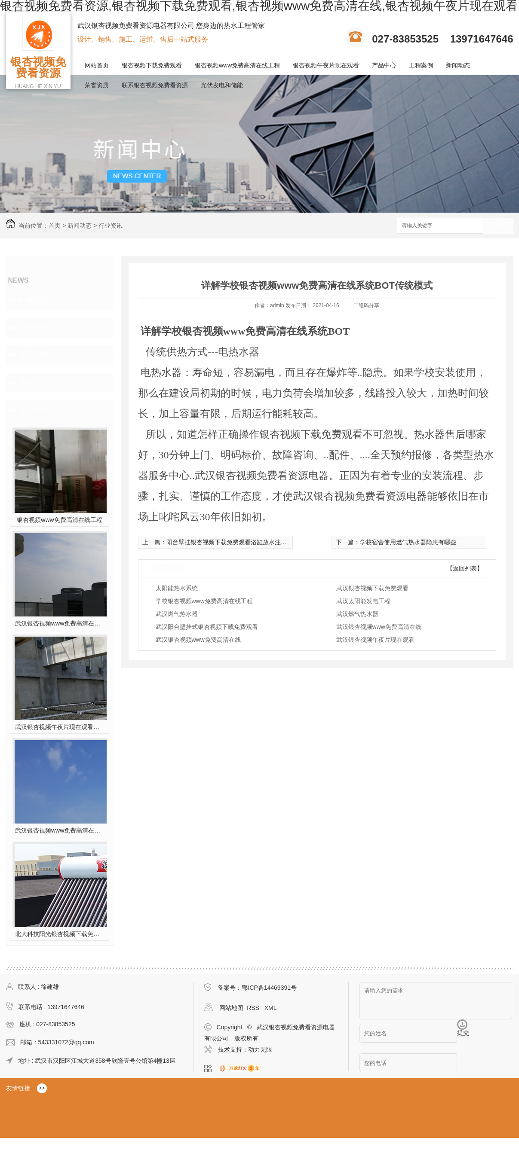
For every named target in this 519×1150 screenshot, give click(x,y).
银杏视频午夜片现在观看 (326, 65)
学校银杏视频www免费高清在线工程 (204, 601)
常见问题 (34, 355)
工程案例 (421, 65)
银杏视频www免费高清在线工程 (237, 65)
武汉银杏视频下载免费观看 (372, 588)
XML (270, 1007)
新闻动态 (458, 65)
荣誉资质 (97, 85)
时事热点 (34, 300)
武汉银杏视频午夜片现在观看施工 (59, 726)
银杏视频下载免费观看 (152, 65)
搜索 (498, 226)
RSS (254, 1007)
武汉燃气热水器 (177, 613)
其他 (26, 382)
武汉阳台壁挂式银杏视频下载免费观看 (207, 626)
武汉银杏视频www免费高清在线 (378, 626)
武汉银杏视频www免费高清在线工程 (59, 830)
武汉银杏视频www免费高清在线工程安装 (59, 623)
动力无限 (260, 1049)
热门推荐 (34, 410)
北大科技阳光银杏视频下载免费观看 (59, 933)
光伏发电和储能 (222, 85)
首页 (55, 225)
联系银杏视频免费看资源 (155, 85)
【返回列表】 (465, 568)
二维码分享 (366, 305)
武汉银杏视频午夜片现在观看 (375, 639)
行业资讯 (110, 225)
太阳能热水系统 (177, 588)
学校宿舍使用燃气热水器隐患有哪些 (408, 542)
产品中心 (384, 65)
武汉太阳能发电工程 (363, 601)
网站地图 (231, 1007)
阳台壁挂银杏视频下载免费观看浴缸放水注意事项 (232, 542)
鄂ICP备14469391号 (269, 987)
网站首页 (97, 65)
